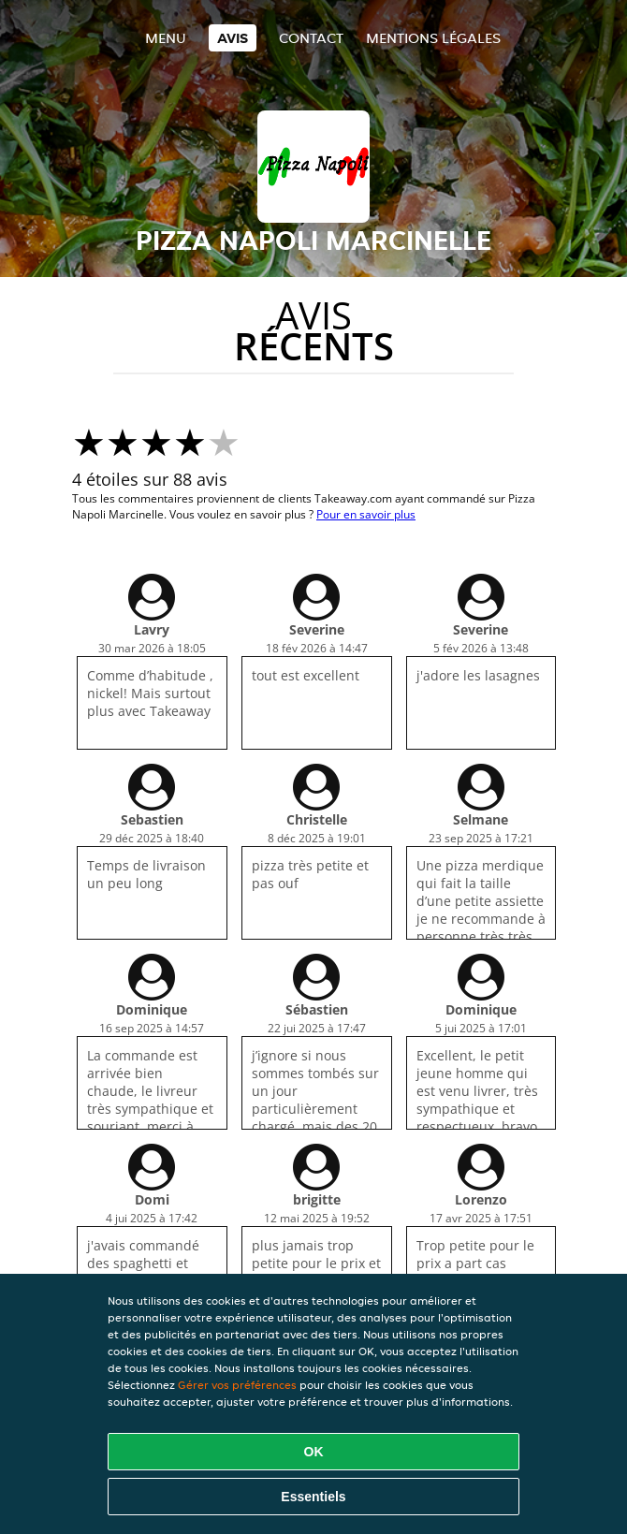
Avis (232, 38)
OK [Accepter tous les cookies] (314, 1451)
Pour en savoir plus (366, 514)
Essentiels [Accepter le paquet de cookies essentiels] (313, 1496)
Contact (311, 38)
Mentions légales (433, 38)
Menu (165, 38)
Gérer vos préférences (237, 1385)
